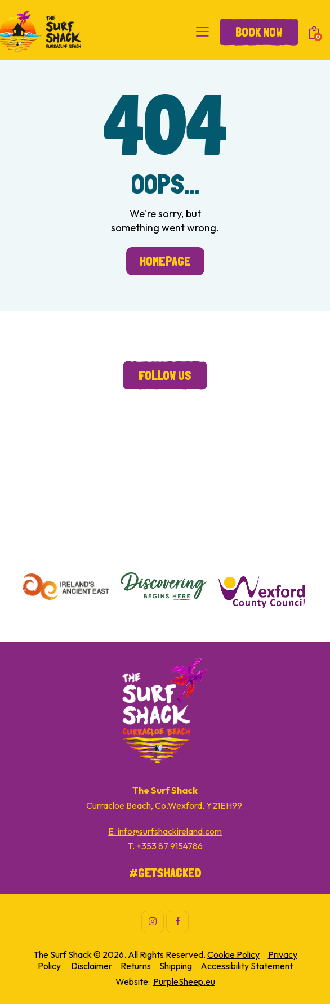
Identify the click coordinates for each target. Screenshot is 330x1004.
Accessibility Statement (246, 965)
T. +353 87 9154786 (165, 845)
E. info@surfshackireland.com (165, 831)
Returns (136, 965)
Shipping (175, 965)
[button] (202, 31)
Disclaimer (91, 965)
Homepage (165, 261)
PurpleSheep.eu (184, 981)
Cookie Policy (233, 954)
